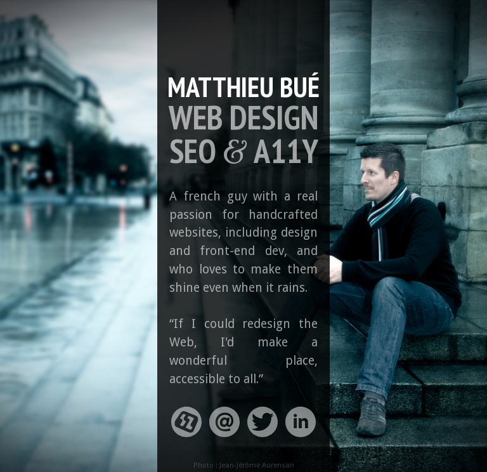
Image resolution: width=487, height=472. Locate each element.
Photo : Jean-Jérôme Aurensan (243, 465)
